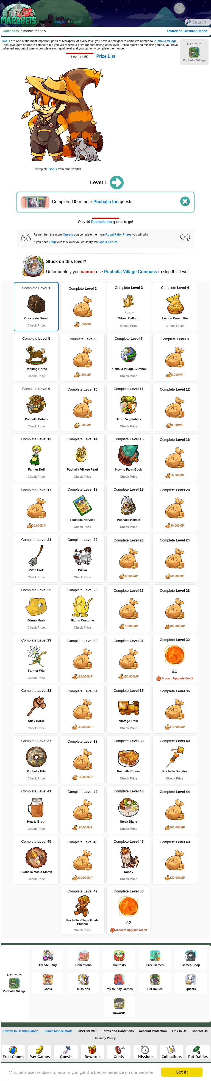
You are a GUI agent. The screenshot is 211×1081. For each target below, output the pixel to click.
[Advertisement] (155, 118)
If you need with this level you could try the (75, 242)
